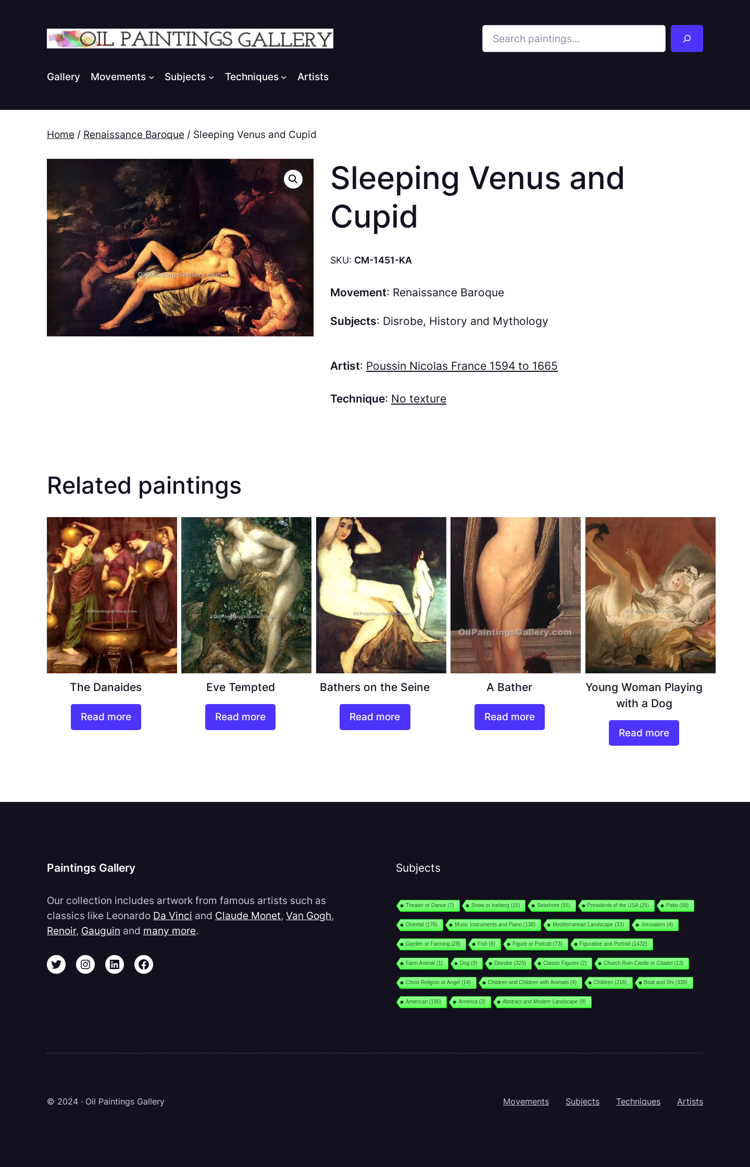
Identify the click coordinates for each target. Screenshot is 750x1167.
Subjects (582, 1101)
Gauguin (100, 930)
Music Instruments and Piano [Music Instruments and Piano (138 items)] (495, 924)
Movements (526, 1101)
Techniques (638, 1101)
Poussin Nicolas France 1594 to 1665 (462, 365)
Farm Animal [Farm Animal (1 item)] (424, 963)
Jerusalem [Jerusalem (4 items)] (657, 924)
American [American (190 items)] (423, 1002)
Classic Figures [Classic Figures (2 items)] (564, 963)
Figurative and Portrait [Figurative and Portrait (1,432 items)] (613, 944)
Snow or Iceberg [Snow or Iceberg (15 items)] (495, 905)
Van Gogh (308, 915)
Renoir (61, 930)
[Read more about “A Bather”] (509, 717)
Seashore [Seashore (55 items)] (553, 905)
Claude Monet (248, 915)
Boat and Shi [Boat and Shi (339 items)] (666, 982)
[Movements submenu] (151, 76)
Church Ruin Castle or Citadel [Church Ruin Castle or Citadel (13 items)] (643, 963)
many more (169, 930)
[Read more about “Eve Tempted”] (240, 717)
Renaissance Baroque (133, 134)
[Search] (687, 38)
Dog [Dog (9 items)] (468, 963)
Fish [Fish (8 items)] (486, 944)
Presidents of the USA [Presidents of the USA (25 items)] (618, 905)
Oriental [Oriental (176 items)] (422, 924)
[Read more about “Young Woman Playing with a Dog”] (644, 733)
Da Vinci (172, 915)
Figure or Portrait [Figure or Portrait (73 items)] (537, 944)
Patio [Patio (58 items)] (677, 905)
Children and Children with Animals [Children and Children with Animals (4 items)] (532, 982)
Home (60, 134)
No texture (418, 398)
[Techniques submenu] (284, 76)
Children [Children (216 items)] (610, 982)
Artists (690, 1101)
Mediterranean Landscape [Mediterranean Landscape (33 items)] (588, 924)
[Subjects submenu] (211, 76)
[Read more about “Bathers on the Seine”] (375, 717)
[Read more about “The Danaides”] (106, 717)
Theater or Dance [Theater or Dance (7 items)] (430, 905)
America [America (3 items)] (471, 1002)
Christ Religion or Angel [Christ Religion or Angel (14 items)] (438, 982)
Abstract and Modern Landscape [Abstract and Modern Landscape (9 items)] (544, 1002)
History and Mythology (488, 321)
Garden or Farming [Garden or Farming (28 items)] (433, 944)
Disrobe (403, 321)
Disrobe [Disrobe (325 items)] (510, 963)
